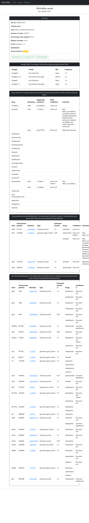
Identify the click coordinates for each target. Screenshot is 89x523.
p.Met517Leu (33, 418)
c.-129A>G (32, 393)
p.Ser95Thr (33, 303)
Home (14, 2)
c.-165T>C (32, 351)
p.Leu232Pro (33, 381)
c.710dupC (31, 268)
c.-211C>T (32, 468)
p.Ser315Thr (32, 262)
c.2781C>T (32, 429)
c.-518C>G (32, 407)
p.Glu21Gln (33, 291)
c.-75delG (32, 450)
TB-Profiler (5, 2)
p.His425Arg (33, 376)
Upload (20, 2)
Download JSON (42, 57)
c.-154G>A (31, 233)
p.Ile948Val (33, 338)
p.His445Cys (32, 229)
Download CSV (17, 57)
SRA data (27, 2)
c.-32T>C (32, 414)
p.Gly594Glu (33, 332)
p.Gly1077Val (33, 441)
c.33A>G (32, 387)
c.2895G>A (33, 445)
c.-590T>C (32, 357)
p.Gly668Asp (33, 314)
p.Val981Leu (33, 435)
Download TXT (29, 57)
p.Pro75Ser (33, 479)
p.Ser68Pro (33, 326)
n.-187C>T (32, 361)
